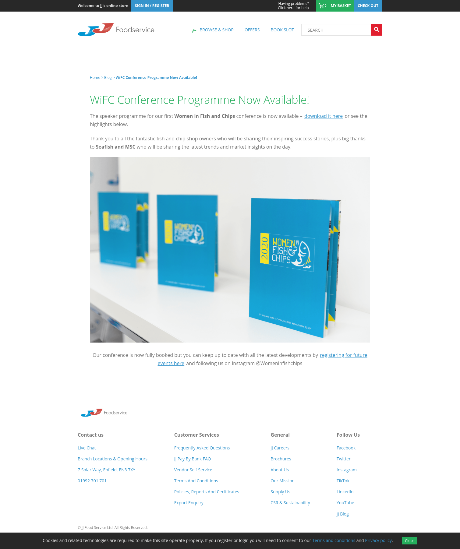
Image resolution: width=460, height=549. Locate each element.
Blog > (110, 77)
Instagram (347, 470)
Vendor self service (193, 470)
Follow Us (348, 434)
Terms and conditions (333, 540)
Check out (368, 5)
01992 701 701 (92, 481)
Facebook (346, 448)
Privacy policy (378, 540)
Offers (252, 30)
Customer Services (196, 434)
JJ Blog (343, 514)
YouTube (345, 502)
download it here (323, 116)
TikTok (343, 481)
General (280, 434)
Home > (97, 77)
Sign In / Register (152, 5)
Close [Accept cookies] (409, 540)
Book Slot (282, 30)
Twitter (344, 459)
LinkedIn (345, 491)
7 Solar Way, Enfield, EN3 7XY (106, 470)
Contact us (91, 434)
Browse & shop (217, 30)
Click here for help (293, 6)
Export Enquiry (188, 502)
